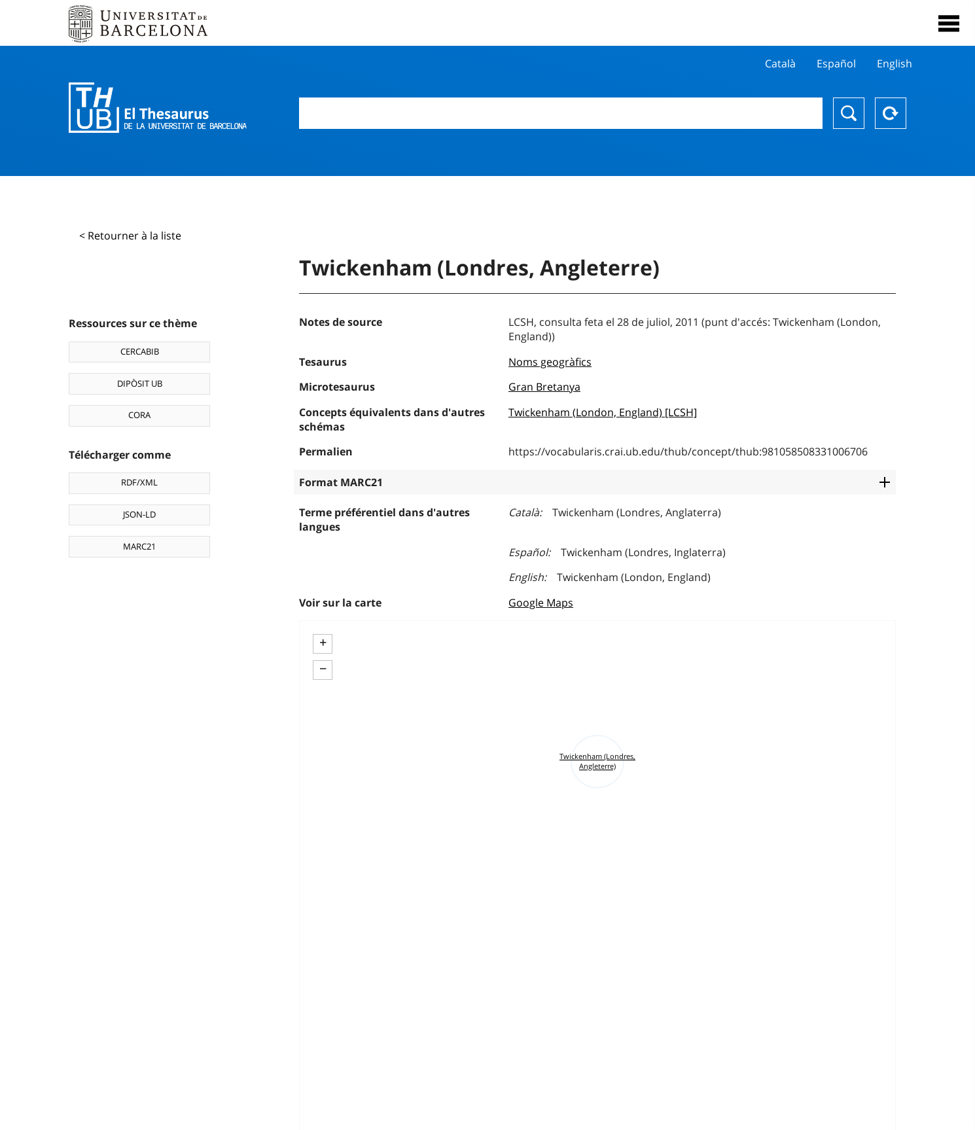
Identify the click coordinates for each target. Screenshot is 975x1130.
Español (836, 63)
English (894, 63)
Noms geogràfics (550, 362)
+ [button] (323, 642)
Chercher (848, 113)
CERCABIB (139, 351)
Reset (890, 113)
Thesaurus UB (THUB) (158, 108)
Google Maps (540, 602)
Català (780, 63)
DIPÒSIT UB (139, 383)
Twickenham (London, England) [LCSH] (602, 412)
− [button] (323, 668)
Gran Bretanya (544, 387)
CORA (139, 415)
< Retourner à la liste (130, 235)
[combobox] (561, 113)
